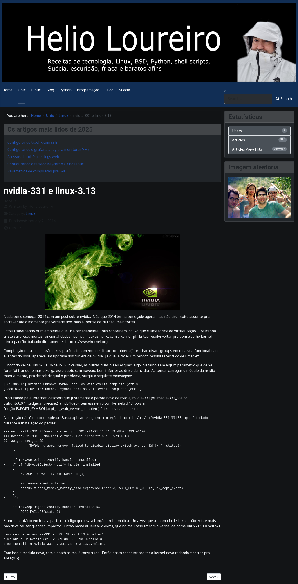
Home (7, 89)
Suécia (124, 89)
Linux (36, 89)
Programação (88, 89)
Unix (22, 89)
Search (284, 98)
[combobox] (248, 99)
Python (66, 89)
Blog (50, 89)
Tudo (109, 89)
